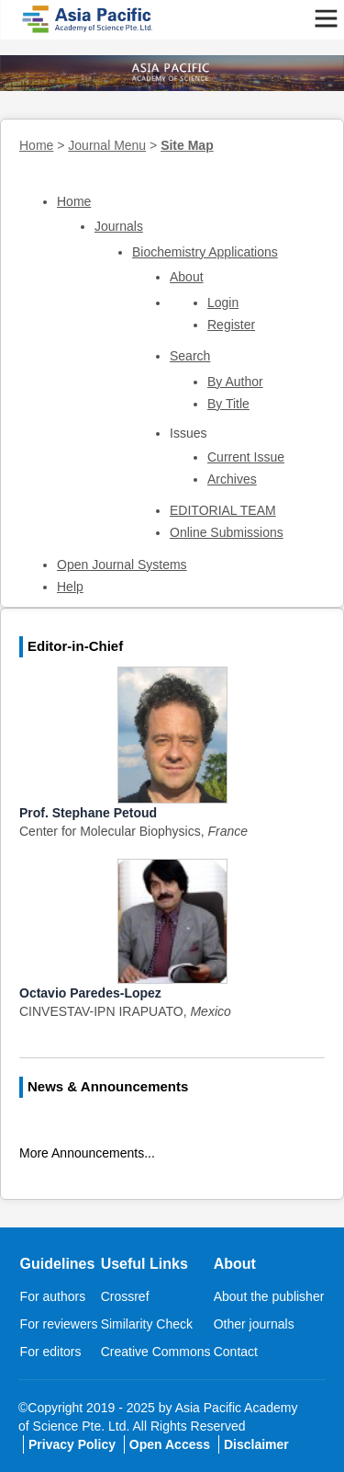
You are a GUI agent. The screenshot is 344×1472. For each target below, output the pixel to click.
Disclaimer (256, 1444)
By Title (228, 403)
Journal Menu (107, 145)
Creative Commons (156, 1351)
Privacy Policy (72, 1444)
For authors (53, 1296)
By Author (235, 381)
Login (223, 302)
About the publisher (269, 1296)
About (187, 276)
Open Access (169, 1444)
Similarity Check (147, 1324)
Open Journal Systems (122, 564)
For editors (51, 1351)
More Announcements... (87, 1153)
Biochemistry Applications (205, 252)
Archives (232, 479)
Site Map (187, 145)
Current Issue (245, 457)
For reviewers (59, 1324)
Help (70, 586)
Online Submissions (226, 532)
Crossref (125, 1296)
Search (190, 355)
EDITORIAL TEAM (223, 510)
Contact (236, 1351)
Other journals (254, 1324)
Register (231, 324)
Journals (118, 226)
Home (36, 145)
